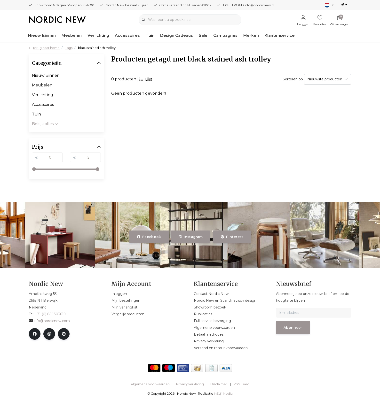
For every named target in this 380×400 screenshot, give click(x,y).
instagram (191, 237)
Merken (251, 35)
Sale (203, 35)
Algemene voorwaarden (150, 384)
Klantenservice (280, 35)
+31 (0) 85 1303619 (50, 314)
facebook (149, 237)
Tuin (150, 35)
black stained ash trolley (97, 48)
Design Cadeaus (176, 35)
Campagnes (225, 35)
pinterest (232, 237)
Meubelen (72, 35)
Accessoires (127, 35)
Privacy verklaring (190, 384)
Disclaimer (218, 384)
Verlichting (98, 35)
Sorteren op (293, 79)
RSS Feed (241, 384)
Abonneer (293, 327)
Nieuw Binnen (42, 35)
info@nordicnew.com (49, 321)
